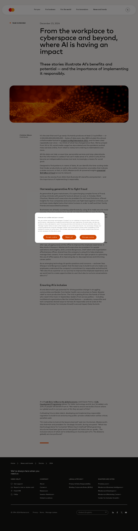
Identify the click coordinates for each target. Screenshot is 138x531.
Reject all (69, 237)
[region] (70, 227)
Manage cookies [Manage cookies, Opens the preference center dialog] (88, 237)
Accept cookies (51, 237)
